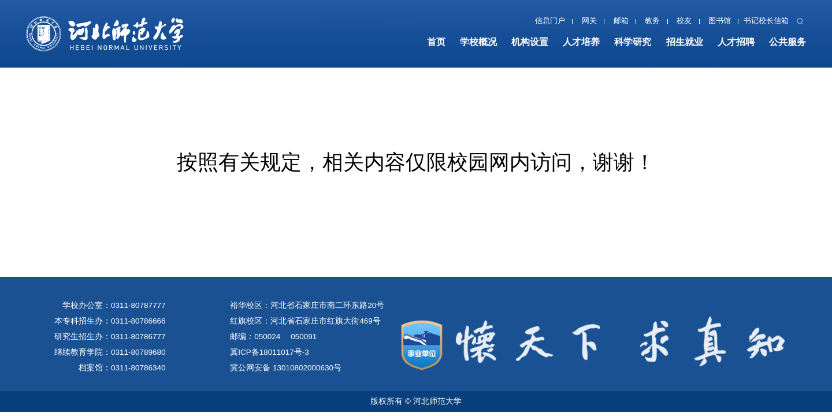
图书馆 (719, 21)
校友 (684, 21)
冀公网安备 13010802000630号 (285, 367)
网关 (589, 21)
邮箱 (621, 21)
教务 (652, 21)
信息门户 (550, 21)
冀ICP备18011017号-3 (269, 352)
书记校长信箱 (766, 21)
